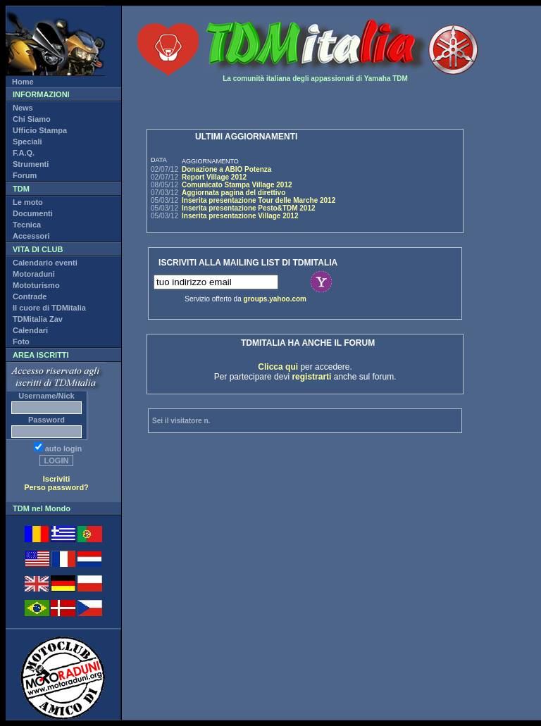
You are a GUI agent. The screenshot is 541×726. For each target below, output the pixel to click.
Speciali (27, 141)
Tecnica (27, 224)
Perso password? (56, 487)
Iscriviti (56, 479)
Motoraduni (34, 274)
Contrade (29, 296)
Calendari (30, 330)
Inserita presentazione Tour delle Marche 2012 (258, 200)
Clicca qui (278, 367)
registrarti (311, 377)
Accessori (31, 236)
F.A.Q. (24, 153)
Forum (25, 175)
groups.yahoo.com (275, 299)
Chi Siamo (32, 119)
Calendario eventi (45, 262)
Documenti (33, 213)
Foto (21, 341)
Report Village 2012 (214, 177)
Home (23, 81)
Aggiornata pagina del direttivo (233, 192)
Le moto (28, 202)
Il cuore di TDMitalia (49, 307)
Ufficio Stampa (40, 130)
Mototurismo (36, 285)
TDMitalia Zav (38, 319)
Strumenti (31, 164)
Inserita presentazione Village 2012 (240, 216)
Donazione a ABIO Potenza (226, 169)
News (23, 108)
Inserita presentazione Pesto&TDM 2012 (249, 208)
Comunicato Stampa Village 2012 (237, 185)
